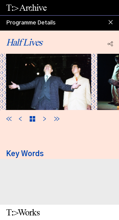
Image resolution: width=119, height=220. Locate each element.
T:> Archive (26, 7)
